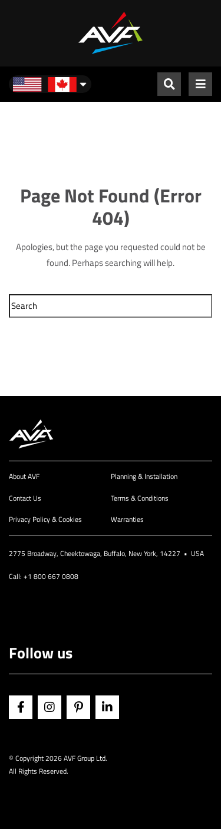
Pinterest (78, 707)
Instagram (49, 707)
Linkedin (107, 707)
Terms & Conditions (140, 498)
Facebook (20, 707)
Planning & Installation (144, 476)
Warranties (127, 519)
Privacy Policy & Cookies (45, 519)
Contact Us (25, 498)
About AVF (24, 476)
